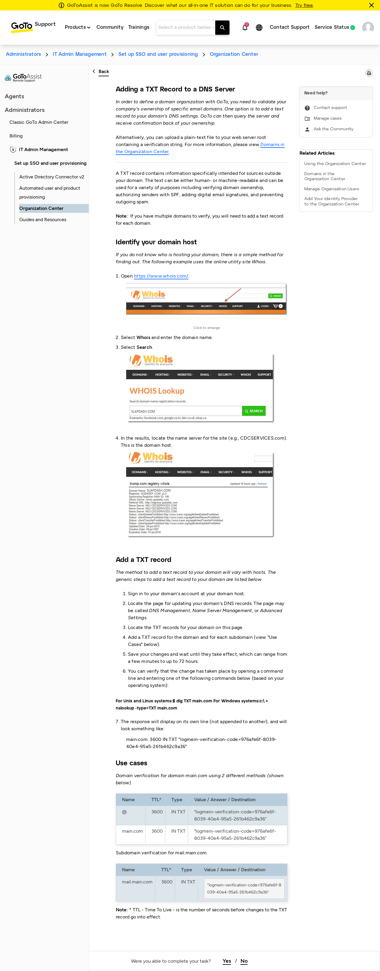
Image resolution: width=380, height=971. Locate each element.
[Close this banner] (373, 5)
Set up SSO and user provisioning (158, 54)
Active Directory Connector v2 (51, 177)
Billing (16, 136)
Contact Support (290, 27)
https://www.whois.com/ (161, 276)
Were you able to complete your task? (171, 961)
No (244, 961)
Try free (304, 5)
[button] (244, 27)
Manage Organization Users (331, 189)
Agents (14, 96)
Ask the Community (333, 129)
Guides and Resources (42, 219)
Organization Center (234, 54)
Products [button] (75, 27)
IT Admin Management (80, 54)
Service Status (332, 27)
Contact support (330, 108)
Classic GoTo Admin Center (39, 122)
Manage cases (328, 119)
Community (110, 27)
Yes (227, 961)
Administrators (23, 54)
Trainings (138, 27)
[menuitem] (33, 27)
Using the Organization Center (335, 164)
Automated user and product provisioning (49, 192)
